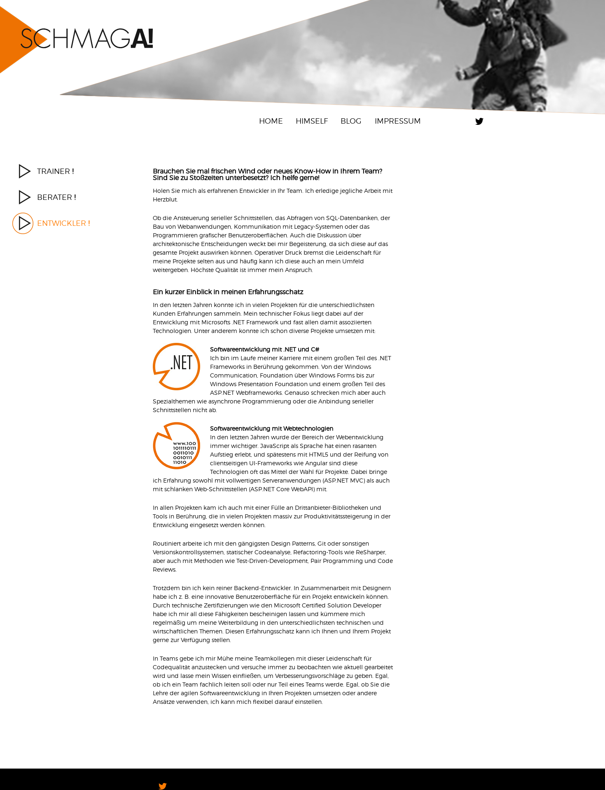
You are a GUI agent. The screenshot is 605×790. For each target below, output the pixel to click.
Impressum (398, 121)
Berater (56, 197)
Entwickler (63, 223)
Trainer (55, 171)
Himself (312, 121)
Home (271, 121)
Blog (351, 121)
